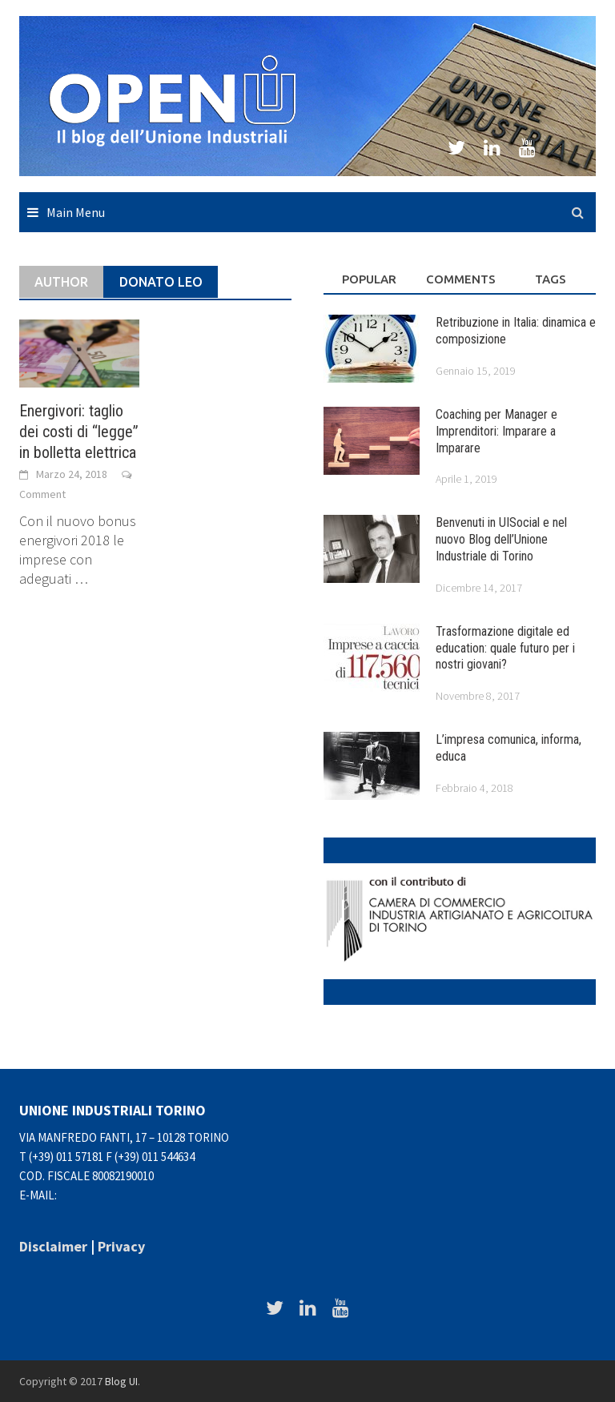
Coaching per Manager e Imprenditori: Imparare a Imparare (496, 431)
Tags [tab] (550, 279)
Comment (42, 494)
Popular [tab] (369, 279)
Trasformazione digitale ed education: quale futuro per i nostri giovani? (505, 648)
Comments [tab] (461, 279)
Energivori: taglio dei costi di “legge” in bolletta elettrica (79, 431)
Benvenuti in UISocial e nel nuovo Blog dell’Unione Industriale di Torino (501, 539)
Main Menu (75, 212)
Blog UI (121, 1381)
